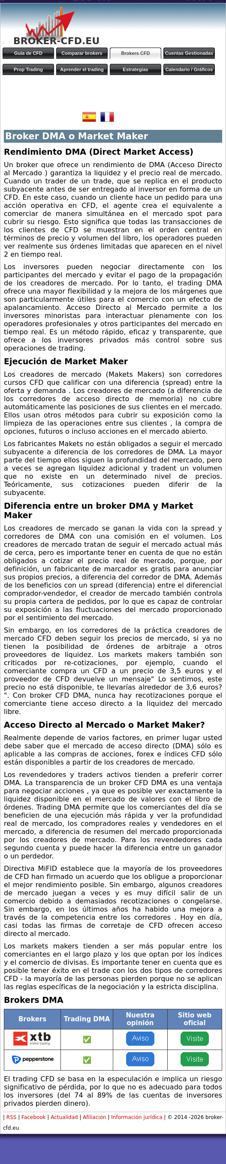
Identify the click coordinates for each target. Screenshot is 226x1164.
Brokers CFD (135, 53)
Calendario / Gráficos (189, 69)
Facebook (33, 1117)
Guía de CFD (28, 53)
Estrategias (135, 69)
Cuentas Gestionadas (189, 53)
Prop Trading (28, 69)
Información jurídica (136, 1117)
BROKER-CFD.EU (56, 41)
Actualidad (64, 1117)
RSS (11, 1117)
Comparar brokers (81, 53)
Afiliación (94, 1117)
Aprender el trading (81, 69)
